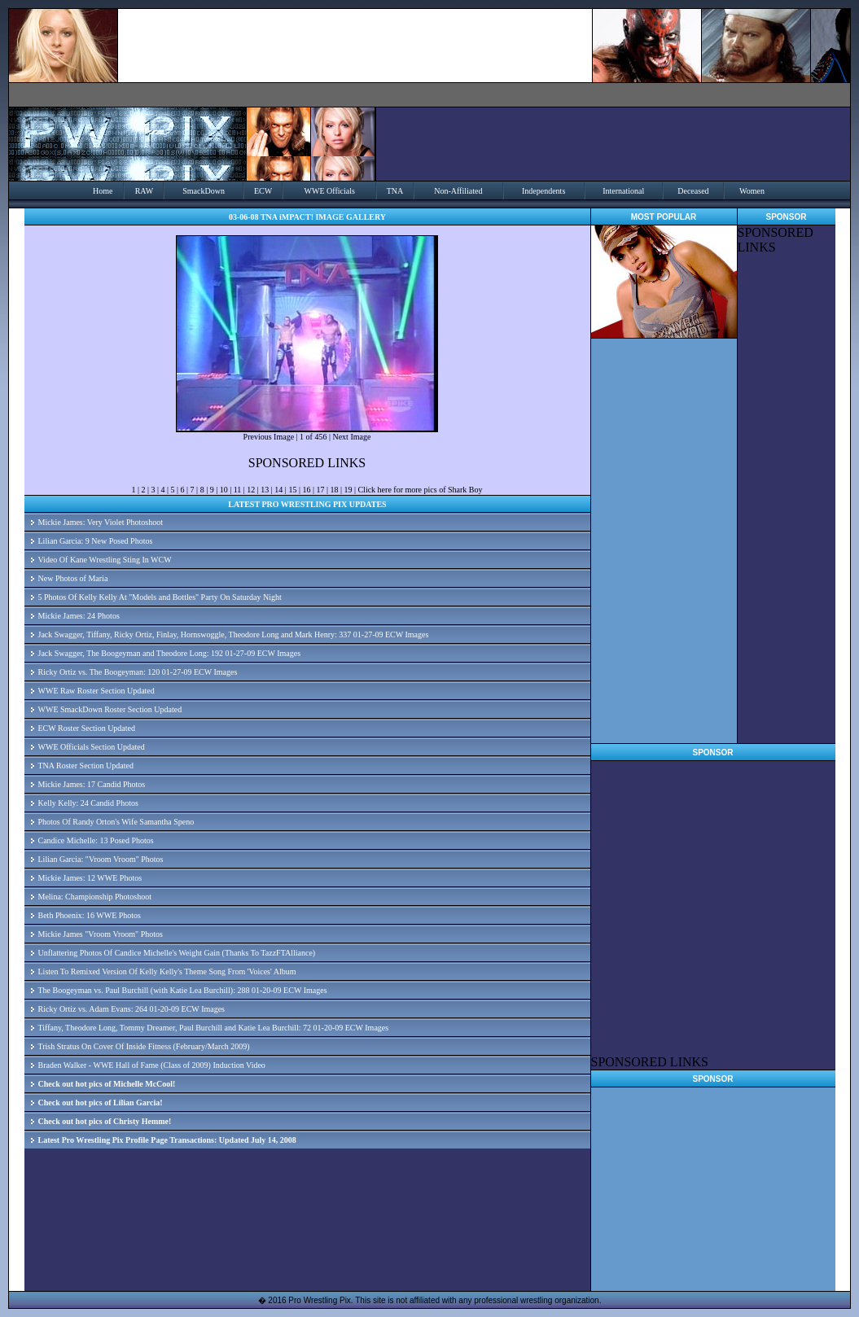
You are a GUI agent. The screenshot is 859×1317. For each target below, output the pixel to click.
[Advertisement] (786, 499)
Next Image (351, 436)
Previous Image (269, 436)
